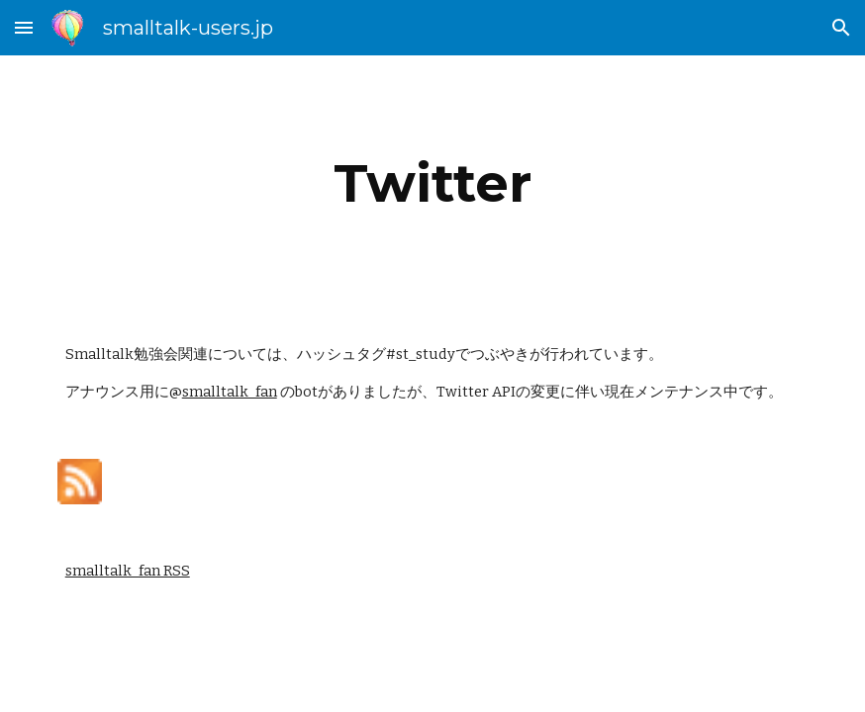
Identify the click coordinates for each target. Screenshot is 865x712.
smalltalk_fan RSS (127, 570)
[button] (24, 27)
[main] (433, 183)
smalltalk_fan (229, 391)
